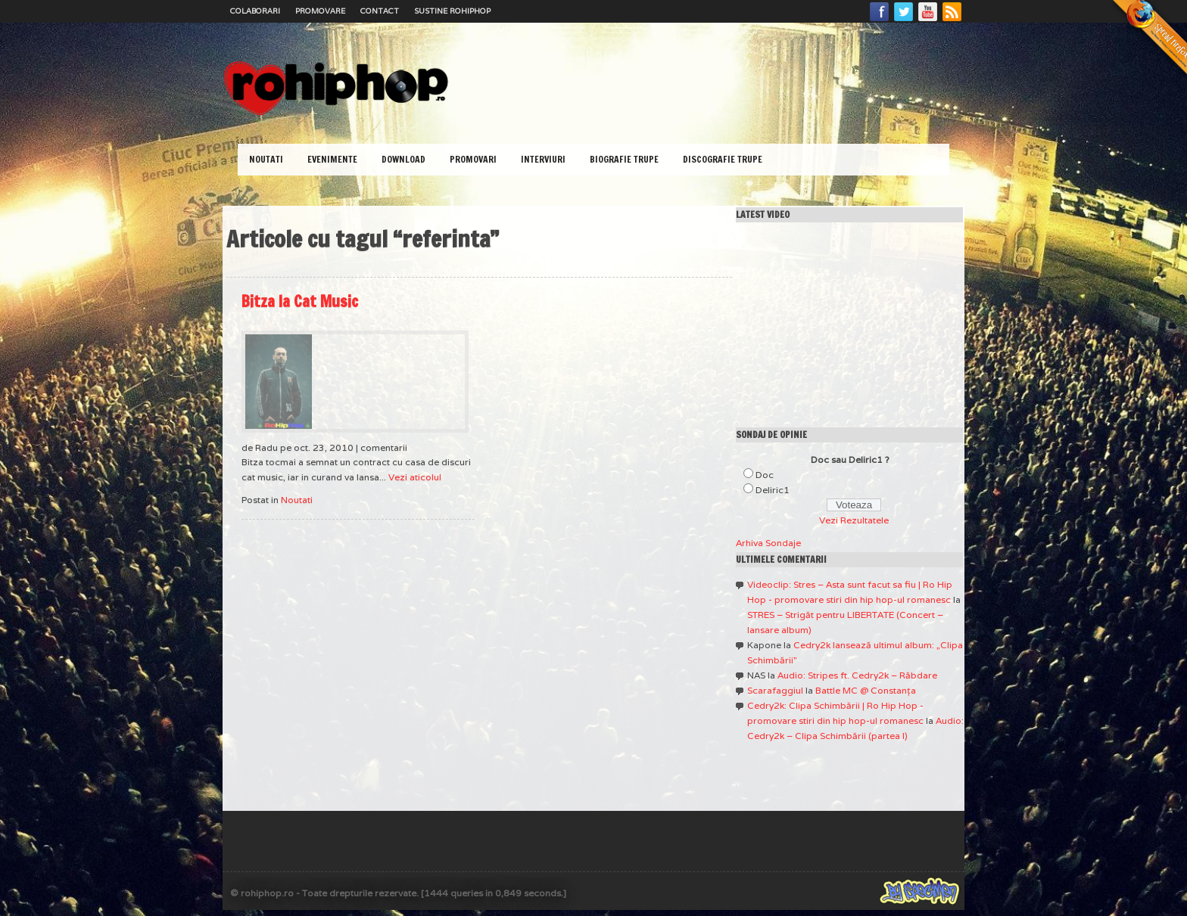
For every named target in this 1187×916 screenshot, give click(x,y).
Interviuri (543, 159)
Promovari (473, 159)
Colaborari (255, 11)
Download (403, 159)
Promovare (320, 11)
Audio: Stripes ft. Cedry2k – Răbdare (857, 675)
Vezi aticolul (414, 477)
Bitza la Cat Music (299, 301)
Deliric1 (773, 489)
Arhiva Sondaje (768, 542)
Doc (765, 474)
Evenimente (332, 159)
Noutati (266, 159)
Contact (379, 11)
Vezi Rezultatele (854, 520)
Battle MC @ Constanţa (865, 690)
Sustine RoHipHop (452, 11)
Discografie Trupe (722, 159)
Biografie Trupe (624, 159)
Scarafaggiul (775, 690)
